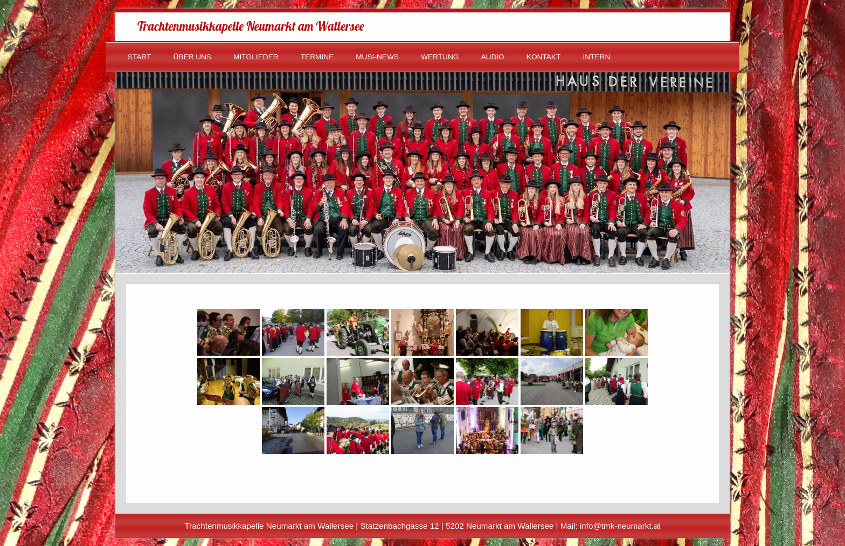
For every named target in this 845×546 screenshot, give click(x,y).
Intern (596, 57)
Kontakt (544, 57)
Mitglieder (256, 57)
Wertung (440, 57)
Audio (492, 57)
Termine (317, 57)
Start (139, 57)
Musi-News (377, 57)
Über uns (192, 57)
